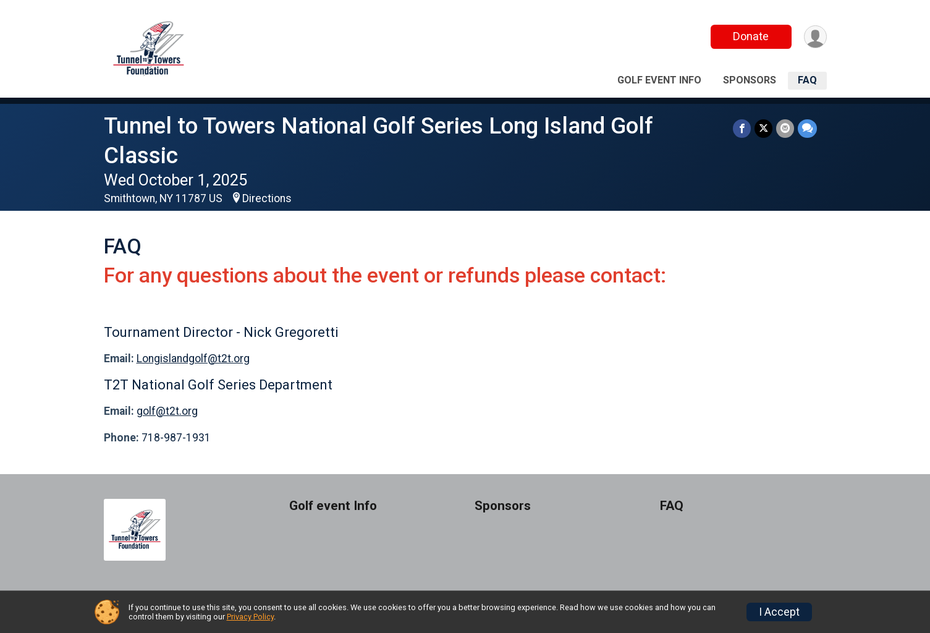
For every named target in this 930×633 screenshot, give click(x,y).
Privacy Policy (250, 616)
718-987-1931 (176, 437)
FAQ (807, 80)
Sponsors (749, 80)
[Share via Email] (785, 128)
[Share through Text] (807, 128)
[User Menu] (815, 36)
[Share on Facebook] (742, 128)
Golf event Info (659, 80)
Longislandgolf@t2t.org (193, 358)
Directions (267, 198)
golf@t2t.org (167, 411)
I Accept (779, 612)
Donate (751, 36)
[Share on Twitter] (763, 128)
